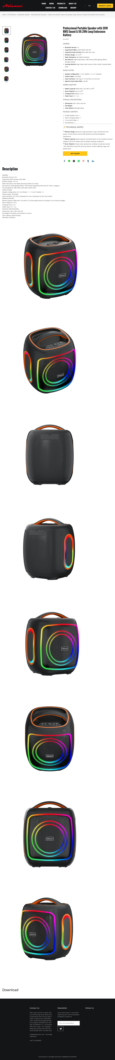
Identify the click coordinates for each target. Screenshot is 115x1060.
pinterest (83, 161)
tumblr (88, 161)
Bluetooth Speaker (24, 15)
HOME (44, 3)
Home (4, 15)
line (69, 161)
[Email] (69, 1023)
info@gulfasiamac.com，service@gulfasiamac (41, 1035)
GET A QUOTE (75, 153)
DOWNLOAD (63, 8)
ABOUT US (72, 3)
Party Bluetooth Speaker (38, 15)
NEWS (51, 3)
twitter (73, 161)
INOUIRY (73, 8)
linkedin (92, 161)
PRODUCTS (61, 3)
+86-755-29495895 (35, 1040)
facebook (64, 161)
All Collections (11, 15)
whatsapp (78, 161)
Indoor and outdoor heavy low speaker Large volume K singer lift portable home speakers (76, 15)
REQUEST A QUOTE (105, 6)
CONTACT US (50, 8)
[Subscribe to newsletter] (60, 1028)
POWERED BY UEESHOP (69, 1057)
